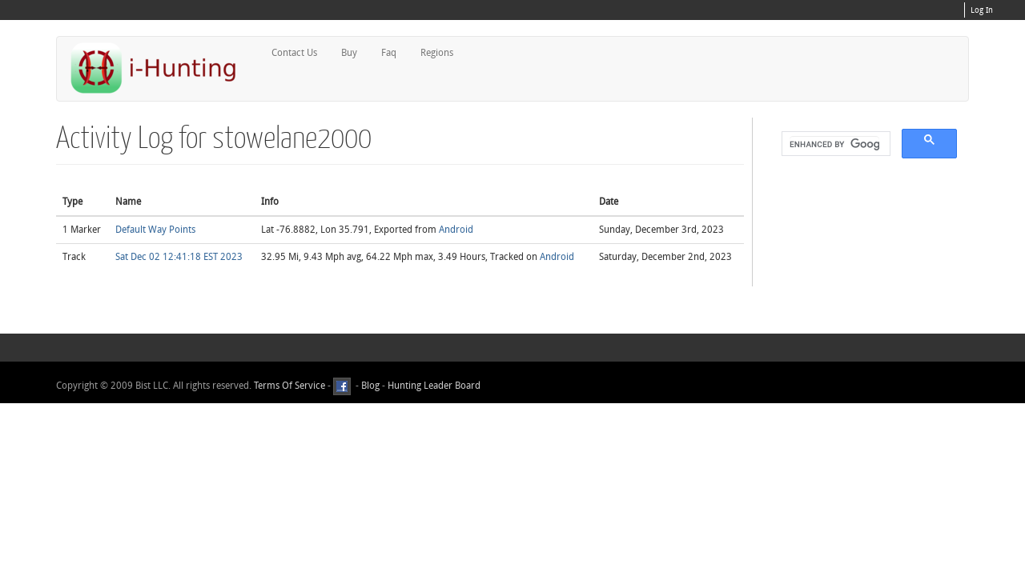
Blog (370, 385)
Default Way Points (155, 229)
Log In (982, 10)
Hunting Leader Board (432, 385)
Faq (388, 52)
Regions (436, 52)
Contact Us (294, 52)
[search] (834, 144)
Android (456, 229)
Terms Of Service (289, 385)
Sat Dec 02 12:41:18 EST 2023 (179, 256)
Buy (349, 52)
